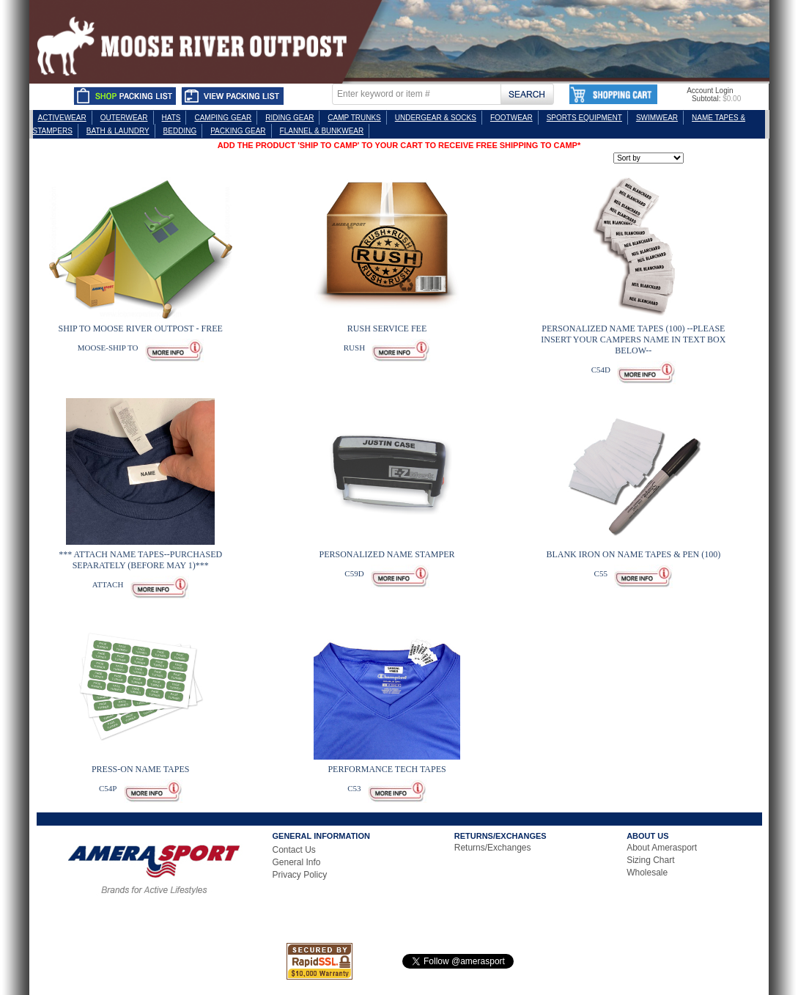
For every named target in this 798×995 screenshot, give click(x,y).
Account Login (710, 91)
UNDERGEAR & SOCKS (435, 118)
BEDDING (180, 131)
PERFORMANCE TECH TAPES (387, 769)
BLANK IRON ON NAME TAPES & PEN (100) (633, 554)
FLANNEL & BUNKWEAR (322, 131)
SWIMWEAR (657, 118)
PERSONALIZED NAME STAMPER (386, 554)
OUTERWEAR (124, 118)
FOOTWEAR (511, 118)
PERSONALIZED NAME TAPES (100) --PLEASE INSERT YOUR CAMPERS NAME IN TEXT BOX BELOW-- (633, 339)
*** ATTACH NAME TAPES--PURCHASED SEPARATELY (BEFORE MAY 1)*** (140, 559)
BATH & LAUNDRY (117, 131)
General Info (297, 862)
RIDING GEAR (289, 118)
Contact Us (294, 850)
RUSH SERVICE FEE (386, 328)
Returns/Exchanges (492, 847)
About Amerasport (662, 847)
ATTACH (108, 584)
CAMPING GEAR (222, 118)
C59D (353, 573)
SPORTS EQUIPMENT (584, 118)
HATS (171, 118)
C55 (600, 573)
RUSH (354, 347)
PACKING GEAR (237, 131)
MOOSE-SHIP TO (108, 347)
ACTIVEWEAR (62, 118)
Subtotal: (706, 99)
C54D (600, 369)
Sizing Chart (650, 860)
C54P (108, 788)
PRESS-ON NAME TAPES (141, 769)
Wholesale (647, 872)
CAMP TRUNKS (354, 118)
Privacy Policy (300, 875)
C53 (354, 788)
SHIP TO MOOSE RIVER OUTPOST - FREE (141, 328)
